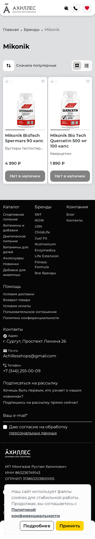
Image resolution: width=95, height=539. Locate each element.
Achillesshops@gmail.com (29, 356)
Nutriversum (45, 244)
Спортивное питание (13, 216)
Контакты (74, 220)
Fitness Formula (42, 264)
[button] (8, 65)
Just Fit (41, 238)
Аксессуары (13, 258)
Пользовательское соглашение (30, 312)
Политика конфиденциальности (31, 318)
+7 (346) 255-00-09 (22, 370)
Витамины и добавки (13, 227)
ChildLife (42, 232)
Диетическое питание (14, 238)
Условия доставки (18, 294)
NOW (39, 220)
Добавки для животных (14, 272)
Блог (70, 214)
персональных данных (33, 433)
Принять (70, 525)
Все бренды (45, 273)
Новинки (11, 264)
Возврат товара (16, 300)
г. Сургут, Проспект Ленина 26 (34, 341)
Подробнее (36, 525)
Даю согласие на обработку (38, 429)
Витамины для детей (15, 249)
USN (38, 226)
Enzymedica (45, 250)
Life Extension (47, 256)
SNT (38, 214)
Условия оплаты (17, 306)
